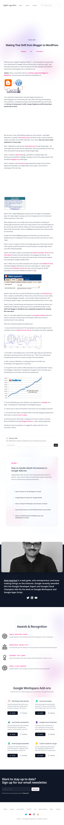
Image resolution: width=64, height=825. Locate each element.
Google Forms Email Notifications (48, 722)
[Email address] (29, 445)
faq (35, 270)
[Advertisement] (32, 21)
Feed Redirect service (18, 268)
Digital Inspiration (30, 819)
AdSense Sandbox (38, 253)
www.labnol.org (24, 137)
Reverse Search (43, 809)
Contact (34, 5)
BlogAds (45, 402)
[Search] (50, 5)
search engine (22, 415)
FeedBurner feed (47, 264)
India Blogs (7, 255)
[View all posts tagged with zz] (31, 51)
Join (56, 445)
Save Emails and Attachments (20, 722)
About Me (19, 155)
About (20, 5)
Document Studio (45, 701)
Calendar (28, 809)
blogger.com (15, 159)
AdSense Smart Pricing (24, 330)
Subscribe (35, 789)
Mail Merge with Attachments (20, 701)
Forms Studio (20, 809)
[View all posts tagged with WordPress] (40, 51)
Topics (27, 5)
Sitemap (58, 809)
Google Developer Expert (24, 586)
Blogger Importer (27, 421)
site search (21, 163)
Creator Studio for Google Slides (48, 744)
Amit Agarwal (10, 580)
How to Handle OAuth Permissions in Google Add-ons (29, 469)
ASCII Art (48, 253)
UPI (35, 809)
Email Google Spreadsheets (20, 744)
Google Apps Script (13, 592)
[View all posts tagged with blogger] (23, 51)
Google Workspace (43, 589)
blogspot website (39, 315)
